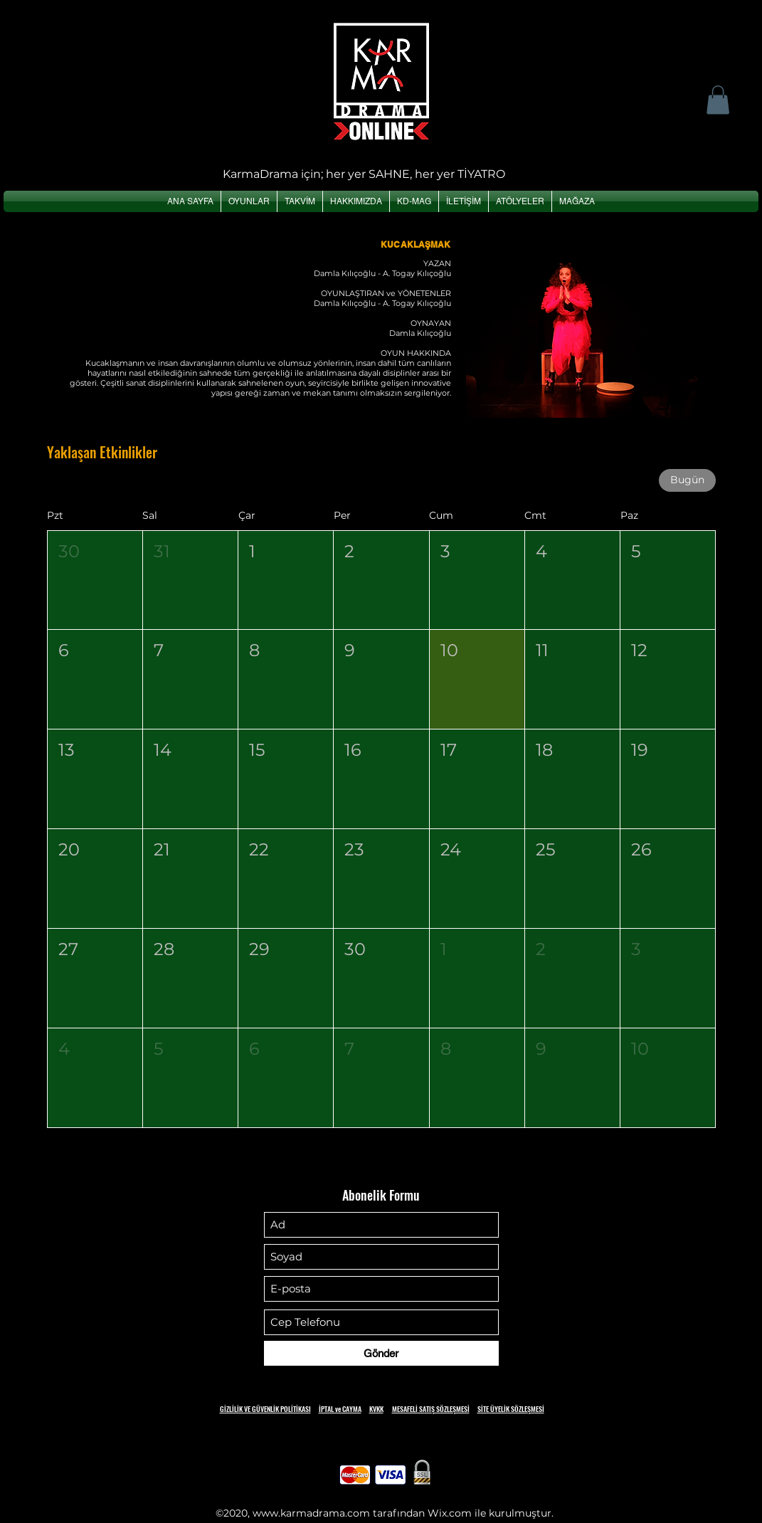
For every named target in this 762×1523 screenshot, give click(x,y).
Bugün (687, 479)
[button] (718, 100)
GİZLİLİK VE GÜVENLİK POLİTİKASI (265, 1408)
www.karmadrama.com (311, 1513)
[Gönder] (381, 1353)
